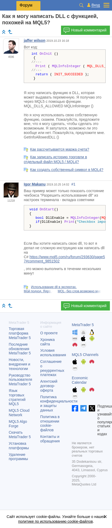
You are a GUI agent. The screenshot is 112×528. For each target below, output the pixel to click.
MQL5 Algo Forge (18, 423)
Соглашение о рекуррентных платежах (52, 368)
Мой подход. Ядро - (38, 291)
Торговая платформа (20, 333)
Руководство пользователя (20, 379)
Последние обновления (20, 348)
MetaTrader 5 (83, 325)
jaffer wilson (34, 40)
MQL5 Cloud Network (19, 412)
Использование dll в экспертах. (54, 287)
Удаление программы (18, 456)
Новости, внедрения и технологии (19, 364)
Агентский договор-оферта (48, 385)
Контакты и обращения (50, 438)
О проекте (49, 333)
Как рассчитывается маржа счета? (59, 149)
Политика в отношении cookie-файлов (49, 423)
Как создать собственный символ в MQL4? (66, 170)
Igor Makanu (34, 184)
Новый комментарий (84, 30)
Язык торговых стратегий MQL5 (17, 397)
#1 (73, 184)
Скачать (20, 434)
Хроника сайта (47, 341)
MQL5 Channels (85, 355)
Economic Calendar (80, 380)
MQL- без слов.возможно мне (79, 291)
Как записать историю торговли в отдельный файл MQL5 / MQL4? (55, 159)
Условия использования (53, 352)
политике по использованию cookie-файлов (55, 521)
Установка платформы (19, 445)
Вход (95, 5)
